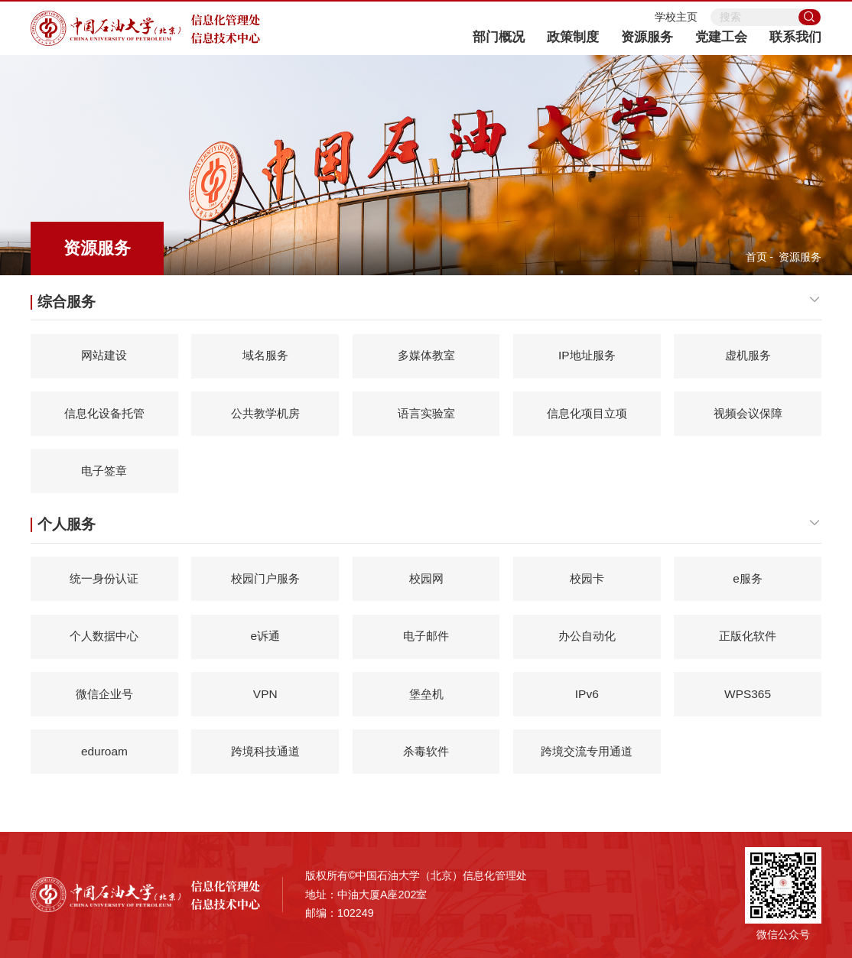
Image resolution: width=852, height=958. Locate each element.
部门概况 (499, 37)
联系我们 (795, 37)
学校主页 (676, 17)
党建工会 (721, 37)
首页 (756, 257)
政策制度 (573, 37)
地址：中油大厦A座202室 (366, 894)
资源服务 (647, 37)
